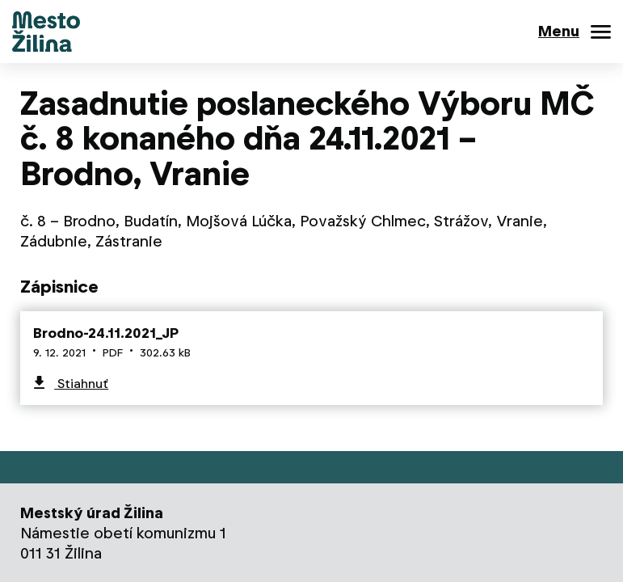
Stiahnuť (81, 383)
